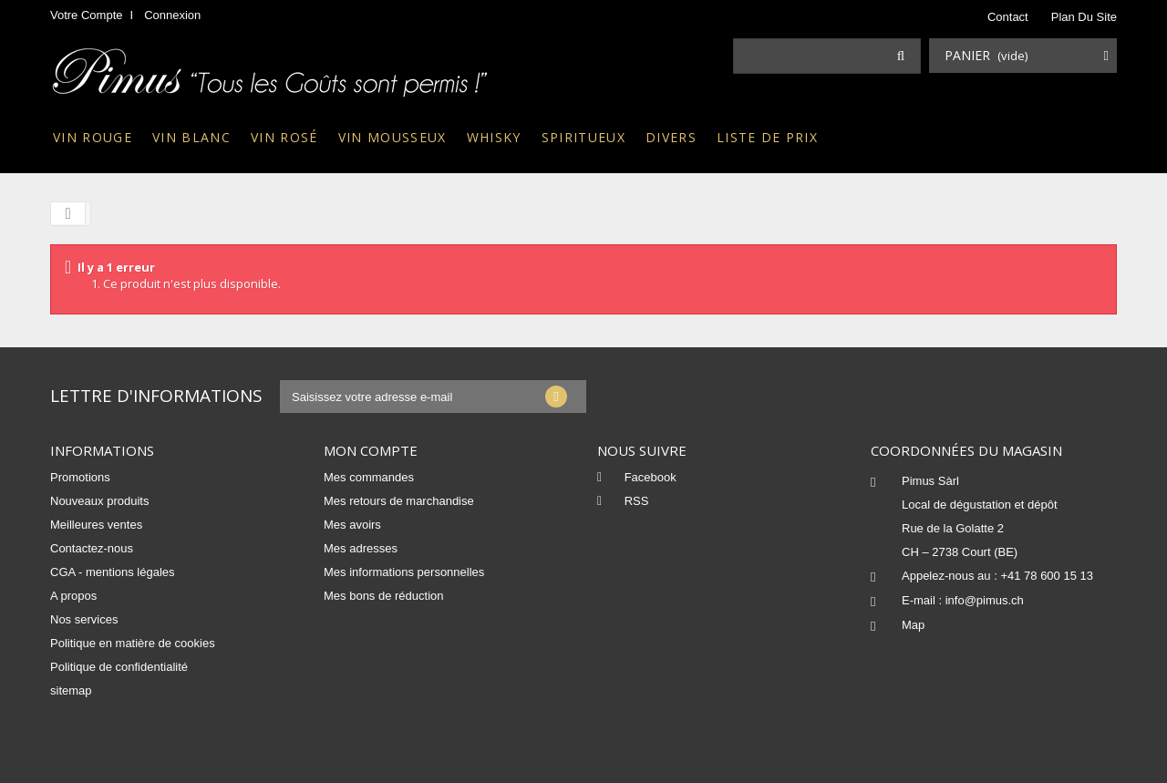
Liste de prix (767, 137)
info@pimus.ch (984, 600)
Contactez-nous (91, 548)
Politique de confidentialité (119, 667)
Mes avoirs (352, 524)
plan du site (1084, 17)
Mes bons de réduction (384, 596)
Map (913, 625)
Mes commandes (369, 477)
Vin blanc (191, 137)
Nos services (84, 619)
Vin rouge (92, 137)
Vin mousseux (392, 137)
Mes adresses (361, 548)
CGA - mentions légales (112, 572)
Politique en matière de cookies (132, 643)
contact (1007, 17)
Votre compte (86, 15)
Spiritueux (583, 137)
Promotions (80, 477)
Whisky (494, 137)
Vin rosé (284, 137)
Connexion (172, 15)
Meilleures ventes (96, 524)
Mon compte (371, 450)
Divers (671, 137)
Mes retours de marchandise (399, 501)
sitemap (71, 690)
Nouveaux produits (99, 501)
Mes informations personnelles (404, 572)
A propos (73, 596)
